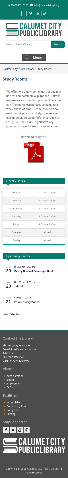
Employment (14, 383)
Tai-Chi (18, 286)
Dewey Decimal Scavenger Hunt (33, 271)
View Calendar (11, 314)
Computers (13, 410)
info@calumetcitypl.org (46, 5)
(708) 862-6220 (19, 5)
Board (10, 379)
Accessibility (13, 402)
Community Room (17, 406)
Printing (11, 414)
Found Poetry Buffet (26, 302)
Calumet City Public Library (18, 69)
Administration (15, 376)
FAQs (10, 387)
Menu (33, 57)
